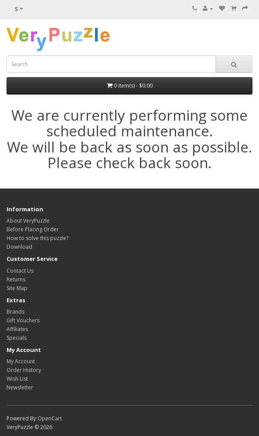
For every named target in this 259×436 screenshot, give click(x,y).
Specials (17, 337)
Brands (15, 311)
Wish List (17, 378)
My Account (21, 361)
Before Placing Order (33, 229)
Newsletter (20, 387)
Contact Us (20, 270)
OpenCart (49, 418)
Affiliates (17, 329)
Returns (16, 279)
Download (19, 246)
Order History (24, 370)
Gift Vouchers (23, 320)
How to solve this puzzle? (37, 238)
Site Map (17, 288)
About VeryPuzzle (28, 220)
